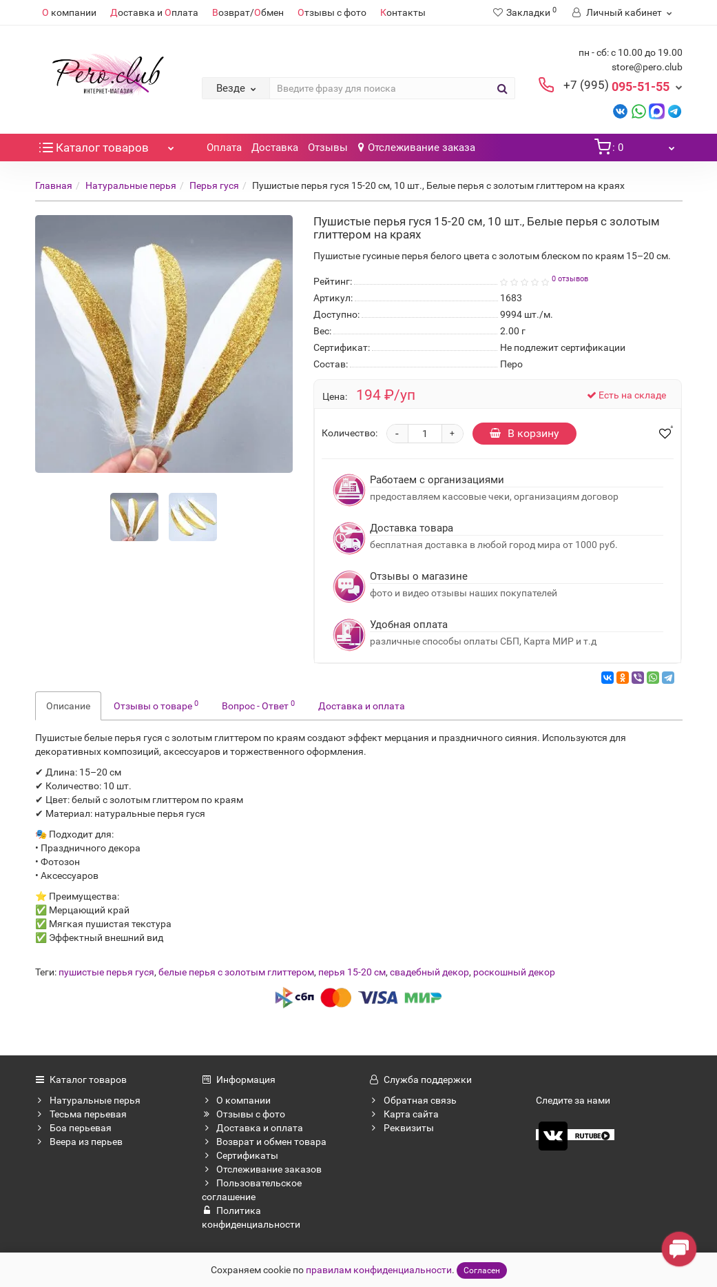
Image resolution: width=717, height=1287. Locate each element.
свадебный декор (429, 971)
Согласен (482, 1270)
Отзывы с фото (243, 1113)
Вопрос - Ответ (258, 705)
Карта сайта (404, 1113)
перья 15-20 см (352, 971)
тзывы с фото (332, 12)
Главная (53, 185)
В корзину (524, 433)
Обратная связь (413, 1100)
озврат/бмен (248, 12)
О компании (236, 1100)
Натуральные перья (130, 185)
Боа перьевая (73, 1127)
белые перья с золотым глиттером (236, 971)
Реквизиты (401, 1127)
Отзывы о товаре (156, 705)
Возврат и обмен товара (264, 1141)
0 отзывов (570, 278)
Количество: (349, 432)
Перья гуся (214, 185)
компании (69, 12)
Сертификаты (240, 1155)
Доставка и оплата (361, 705)
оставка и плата (154, 12)
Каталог (108, 144)
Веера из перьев (79, 1141)
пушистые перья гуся (106, 971)
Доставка (274, 147)
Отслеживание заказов (262, 1169)
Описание (68, 705)
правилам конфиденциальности (379, 1269)
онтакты (403, 12)
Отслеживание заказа (416, 147)
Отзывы (328, 147)
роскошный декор (514, 971)
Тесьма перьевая (81, 1113)
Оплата (224, 147)
